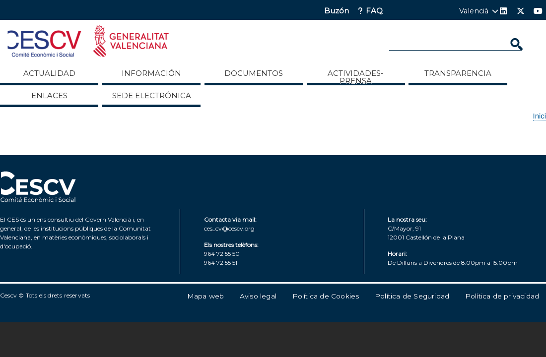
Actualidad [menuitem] (49, 73)
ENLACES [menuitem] (49, 95)
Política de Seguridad (412, 296)
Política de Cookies (325, 296)
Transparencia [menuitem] (457, 73)
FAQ (374, 11)
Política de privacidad (502, 296)
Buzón (336, 11)
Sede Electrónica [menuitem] (151, 95)
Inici (539, 116)
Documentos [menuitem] (253, 73)
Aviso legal (258, 296)
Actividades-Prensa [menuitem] (356, 77)
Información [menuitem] (151, 73)
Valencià (473, 10)
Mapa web (205, 296)
